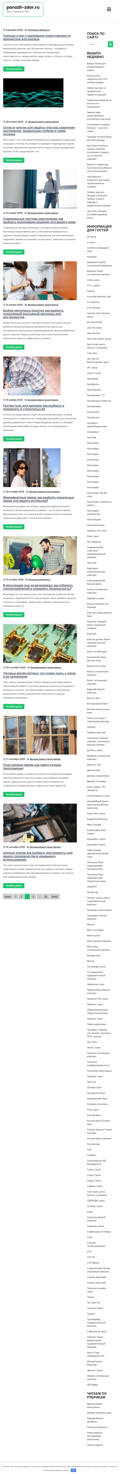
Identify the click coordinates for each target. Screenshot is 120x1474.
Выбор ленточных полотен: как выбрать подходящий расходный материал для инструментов (33, 312)
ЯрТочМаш (92, 1384)
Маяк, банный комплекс (99, 941)
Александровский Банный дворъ (96, 582)
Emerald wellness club (99, 296)
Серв (89, 1211)
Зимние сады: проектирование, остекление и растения (98, 116)
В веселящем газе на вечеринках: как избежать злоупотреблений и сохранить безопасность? (38, 584)
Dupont (91, 291)
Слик (89, 1237)
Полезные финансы (38, 29)
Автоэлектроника (96, 525)
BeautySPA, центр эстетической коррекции (99, 264)
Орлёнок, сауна (95, 1018)
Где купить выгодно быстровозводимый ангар (97, 214)
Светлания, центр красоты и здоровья (97, 1193)
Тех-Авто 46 (93, 1302)
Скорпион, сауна (95, 1226)
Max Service (93, 333)
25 (46, 893)
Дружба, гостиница (96, 781)
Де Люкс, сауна (94, 750)
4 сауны (91, 242)
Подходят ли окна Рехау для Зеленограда (99, 138)
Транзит (91, 1313)
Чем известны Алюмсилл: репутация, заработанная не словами (98, 181)
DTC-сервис (93, 285)
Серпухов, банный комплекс (96, 1219)
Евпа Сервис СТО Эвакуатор (96, 788)
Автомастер (93, 412)
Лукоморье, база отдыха (99, 910)
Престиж (91, 1082)
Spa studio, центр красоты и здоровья (97, 346)
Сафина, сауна (94, 1186)
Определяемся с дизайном (95, 1420)
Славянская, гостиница (98, 1231)
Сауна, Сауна (94, 1169)
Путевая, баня (94, 1087)
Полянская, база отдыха (99, 1070)
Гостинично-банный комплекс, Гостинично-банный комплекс (98, 741)
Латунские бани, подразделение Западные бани (95, 866)
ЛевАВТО (92, 886)
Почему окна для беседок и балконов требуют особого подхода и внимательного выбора (99, 199)
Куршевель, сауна (96, 839)
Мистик (90, 961)
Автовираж (92, 378)
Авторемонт (93, 432)
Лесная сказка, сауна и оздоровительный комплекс (98, 901)
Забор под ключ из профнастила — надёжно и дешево (96, 91)
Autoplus (92, 256)
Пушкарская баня (96, 1093)
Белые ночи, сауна (96, 666)
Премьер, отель (95, 1076)
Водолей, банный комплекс (96, 691)
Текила (90, 1297)
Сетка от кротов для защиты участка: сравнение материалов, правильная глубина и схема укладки (39, 130)
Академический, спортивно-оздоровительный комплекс (96, 552)
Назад (8, 893)
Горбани (91, 727)
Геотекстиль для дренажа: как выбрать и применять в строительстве (33, 405)
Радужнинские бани (97, 1098)
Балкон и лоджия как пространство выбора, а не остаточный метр (99, 168)
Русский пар (93, 1144)
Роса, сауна (93, 1109)
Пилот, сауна (93, 1047)
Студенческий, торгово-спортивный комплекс (99, 1270)
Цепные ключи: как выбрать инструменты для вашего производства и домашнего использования (37, 852)
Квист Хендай (94, 824)
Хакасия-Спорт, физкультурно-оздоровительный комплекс (96, 1342)
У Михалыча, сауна (96, 1331)
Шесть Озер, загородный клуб (95, 1354)
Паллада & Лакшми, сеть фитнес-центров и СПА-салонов (99, 1033)
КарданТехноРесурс (97, 819)
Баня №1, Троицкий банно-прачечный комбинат (96, 625)
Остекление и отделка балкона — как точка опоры (98, 128)
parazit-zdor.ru (23, 7)
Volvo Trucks (94, 373)
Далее (55, 893)
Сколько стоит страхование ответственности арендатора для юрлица (36, 37)
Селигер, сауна (94, 1206)
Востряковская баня (97, 703)
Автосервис (93, 443)
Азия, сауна (93, 536)
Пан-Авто (92, 1042)
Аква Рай (91, 562)
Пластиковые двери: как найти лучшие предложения (32, 763)
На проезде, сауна (96, 966)
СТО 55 (91, 1257)
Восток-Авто (93, 698)
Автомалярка (94, 406)
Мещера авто (94, 955)
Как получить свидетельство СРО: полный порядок (97, 79)
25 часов (91, 236)
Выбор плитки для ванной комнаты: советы (96, 67)
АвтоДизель (93, 384)
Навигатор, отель (95, 984)
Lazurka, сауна (94, 327)
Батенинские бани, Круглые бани (96, 659)
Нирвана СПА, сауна (97, 998)
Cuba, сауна (93, 280)
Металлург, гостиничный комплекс (98, 948)
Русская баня (94, 1115)
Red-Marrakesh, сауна (99, 338)
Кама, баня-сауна (96, 813)
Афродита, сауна (95, 598)
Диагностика (93, 770)
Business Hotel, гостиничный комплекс (98, 273)
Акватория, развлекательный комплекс (96, 572)
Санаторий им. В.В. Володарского (96, 1162)
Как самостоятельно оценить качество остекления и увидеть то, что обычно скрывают (98, 152)
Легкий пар (92, 892)
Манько (91, 924)
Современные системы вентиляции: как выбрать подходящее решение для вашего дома (40, 219)
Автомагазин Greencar (99, 401)
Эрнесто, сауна (94, 1370)
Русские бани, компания (99, 1138)
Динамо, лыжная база (98, 775)
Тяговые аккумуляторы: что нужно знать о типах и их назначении (39, 672)
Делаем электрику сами (99, 1412)
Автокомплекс (94, 389)
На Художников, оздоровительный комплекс (96, 975)
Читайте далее (13, 68)
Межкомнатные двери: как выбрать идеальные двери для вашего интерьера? (38, 497)
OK (73, 1470)
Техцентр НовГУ (95, 1308)
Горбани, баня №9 (96, 732)
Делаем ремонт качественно (43, 121)
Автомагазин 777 (96, 395)
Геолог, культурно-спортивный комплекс (98, 720)
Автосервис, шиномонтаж (93, 512)
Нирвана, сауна (95, 1004)
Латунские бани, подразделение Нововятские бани (96, 878)
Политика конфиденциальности (98, 1063)
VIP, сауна (92, 367)
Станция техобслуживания (96, 1244)
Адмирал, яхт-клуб (96, 530)
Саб (89, 1149)
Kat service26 (94, 322)
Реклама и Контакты (97, 1104)
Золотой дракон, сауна (98, 795)
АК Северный (94, 541)
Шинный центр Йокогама (94, 1363)
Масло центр (93, 935)
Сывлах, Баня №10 (96, 1277)
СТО (89, 1251)
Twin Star (92, 353)
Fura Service (93, 307)
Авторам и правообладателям (97, 424)
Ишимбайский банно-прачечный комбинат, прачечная (98, 805)
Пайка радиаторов (96, 1024)
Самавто (91, 1155)
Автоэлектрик (94, 519)
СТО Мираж (93, 1262)
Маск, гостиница (95, 930)
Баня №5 (91, 633)
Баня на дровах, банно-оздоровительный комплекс (99, 643)
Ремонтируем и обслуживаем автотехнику (95, 1436)
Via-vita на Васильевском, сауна (98, 360)
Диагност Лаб (94, 764)
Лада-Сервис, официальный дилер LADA (97, 853)
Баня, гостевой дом (97, 651)
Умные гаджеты (95, 1445)
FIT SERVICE (93, 302)
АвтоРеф (91, 437)
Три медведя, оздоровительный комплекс (96, 1323)
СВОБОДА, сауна (96, 1200)
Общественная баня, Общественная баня (97, 1011)
